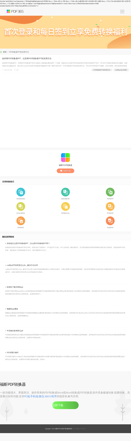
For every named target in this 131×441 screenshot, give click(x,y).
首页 (5, 52)
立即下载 (57, 405)
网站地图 (75, 429)
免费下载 (65, 171)
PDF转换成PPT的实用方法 (102, 70)
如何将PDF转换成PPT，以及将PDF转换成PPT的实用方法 (26, 58)
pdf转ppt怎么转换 (121, 70)
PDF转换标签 (82, 429)
